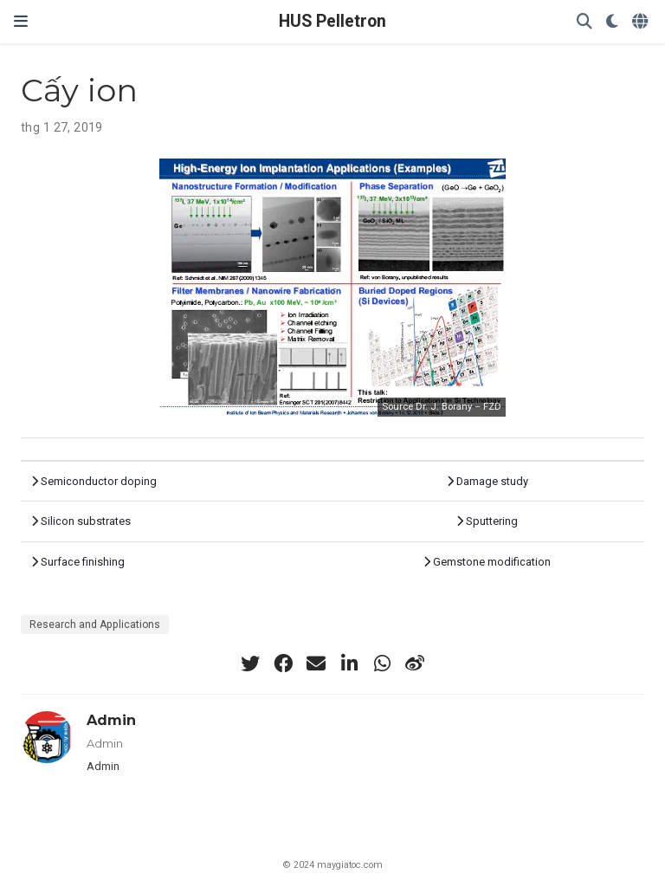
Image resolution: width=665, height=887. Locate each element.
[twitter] (250, 664)
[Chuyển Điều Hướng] (21, 21)
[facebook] (283, 664)
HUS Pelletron (332, 21)
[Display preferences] (612, 22)
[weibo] (415, 664)
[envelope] (316, 664)
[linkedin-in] (349, 664)
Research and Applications (94, 624)
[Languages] (641, 22)
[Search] (584, 22)
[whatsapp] (382, 664)
